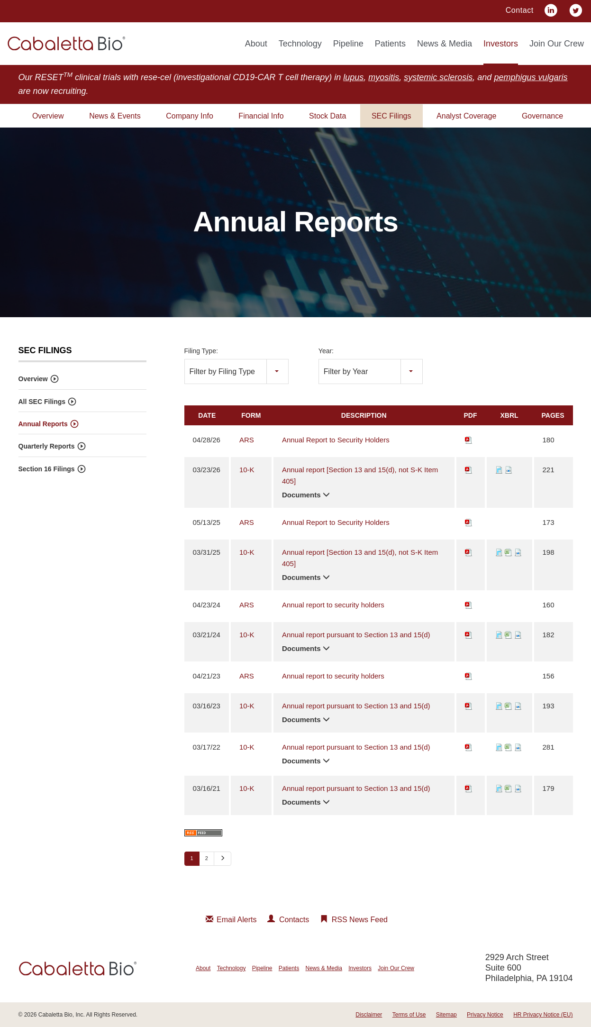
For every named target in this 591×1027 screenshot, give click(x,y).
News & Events (114, 116)
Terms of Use (409, 1015)
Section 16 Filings (46, 469)
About (256, 43)
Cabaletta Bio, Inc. (61, 1014)
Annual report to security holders (333, 604)
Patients (390, 43)
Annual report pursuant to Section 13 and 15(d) (356, 634)
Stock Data (327, 116)
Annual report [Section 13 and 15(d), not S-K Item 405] (360, 475)
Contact (520, 10)
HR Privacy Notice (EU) (543, 1015)
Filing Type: (201, 351)
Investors (500, 43)
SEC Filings (391, 116)
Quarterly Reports (46, 446)
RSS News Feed (360, 920)
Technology (300, 43)
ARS (246, 439)
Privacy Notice (485, 1015)
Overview (48, 116)
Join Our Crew (556, 43)
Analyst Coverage (466, 116)
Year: (326, 351)
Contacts (294, 920)
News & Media (444, 43)
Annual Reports (43, 424)
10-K (247, 469)
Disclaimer (368, 1015)
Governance (542, 116)
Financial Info (260, 116)
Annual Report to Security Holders (336, 439)
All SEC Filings (42, 401)
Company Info (189, 116)
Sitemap (446, 1015)
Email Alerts (236, 920)
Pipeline (348, 43)
